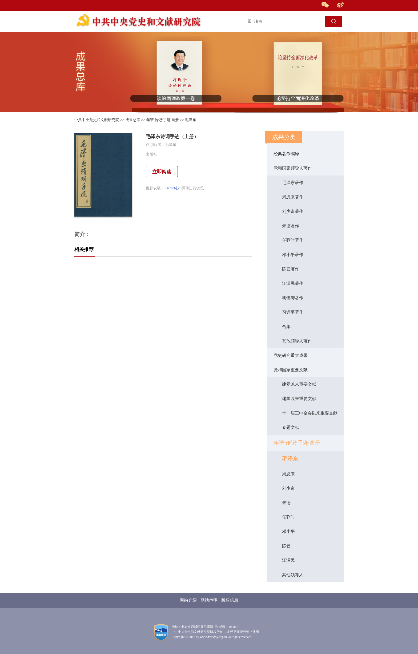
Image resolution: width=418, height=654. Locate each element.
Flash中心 (171, 188)
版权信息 (229, 600)
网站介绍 (188, 600)
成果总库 (132, 120)
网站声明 (209, 600)
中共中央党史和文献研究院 (96, 120)
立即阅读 (161, 171)
